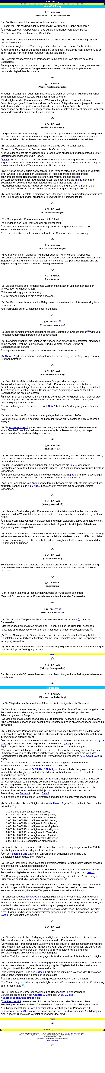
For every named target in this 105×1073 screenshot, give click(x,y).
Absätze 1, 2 (40, 994)
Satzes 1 (41, 972)
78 (68, 4)
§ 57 (80, 179)
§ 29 (23, 1011)
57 (39, 4)
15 (62, 994)
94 (78, 4)
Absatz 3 (57, 803)
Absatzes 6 (32, 896)
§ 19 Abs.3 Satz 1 (90, 755)
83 (73, 4)
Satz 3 (5, 159)
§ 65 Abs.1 (34, 485)
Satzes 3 (25, 793)
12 (25, 4)
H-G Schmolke (71, 1033)
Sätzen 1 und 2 (21, 853)
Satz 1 (52, 406)
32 (30, 4)
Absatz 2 (10, 356)
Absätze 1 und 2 (18, 427)
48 (34, 4)
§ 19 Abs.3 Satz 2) (43, 769)
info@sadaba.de (80, 1035)
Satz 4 (45, 793)
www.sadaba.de (52, 1040)
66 (44, 4)
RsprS (52, 654)
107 (82, 4)
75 (64, 4)
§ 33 (66, 743)
